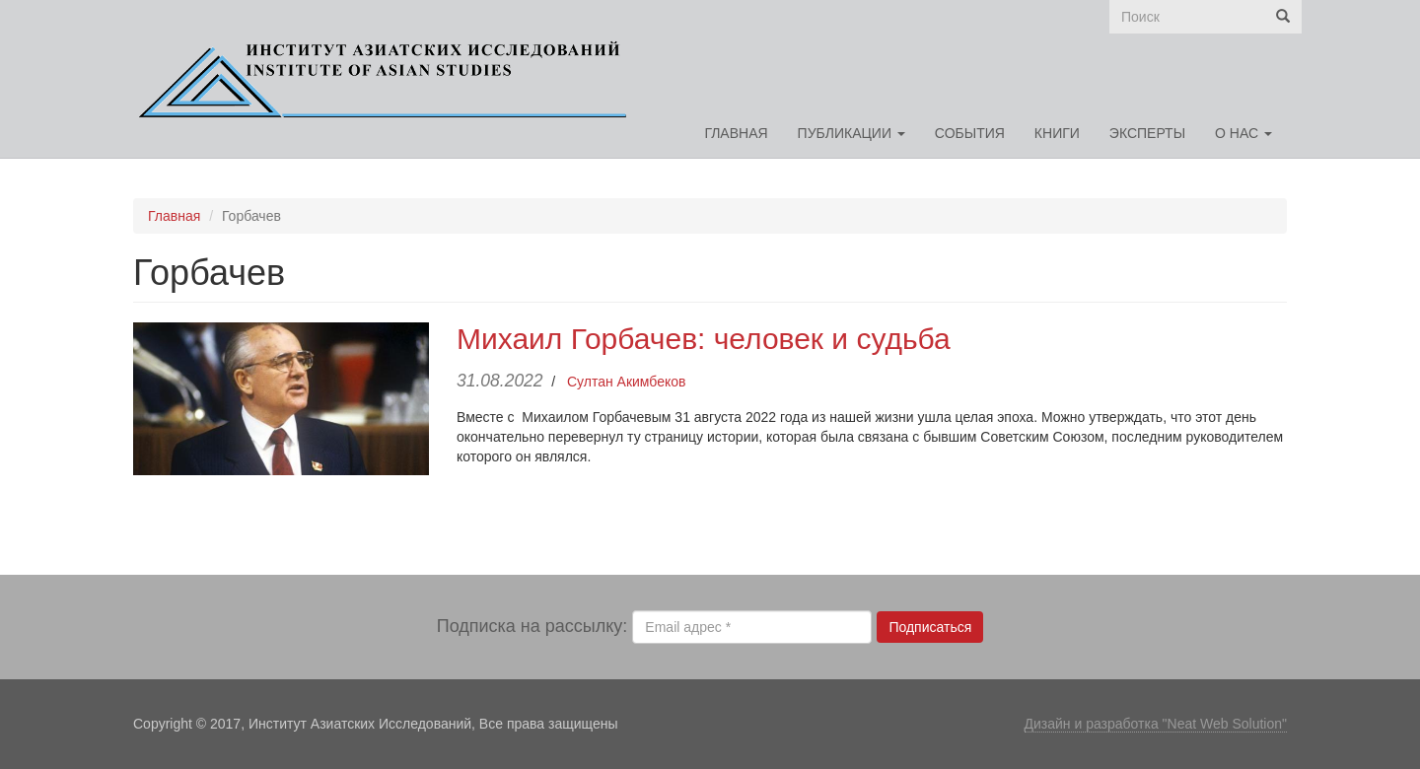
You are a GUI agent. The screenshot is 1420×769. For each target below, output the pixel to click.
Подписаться (929, 627)
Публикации (851, 133)
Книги (1057, 133)
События (970, 133)
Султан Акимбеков (626, 381)
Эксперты (1147, 133)
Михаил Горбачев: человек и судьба (704, 338)
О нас (1243, 133)
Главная (735, 133)
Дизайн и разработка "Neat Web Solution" (1156, 724)
